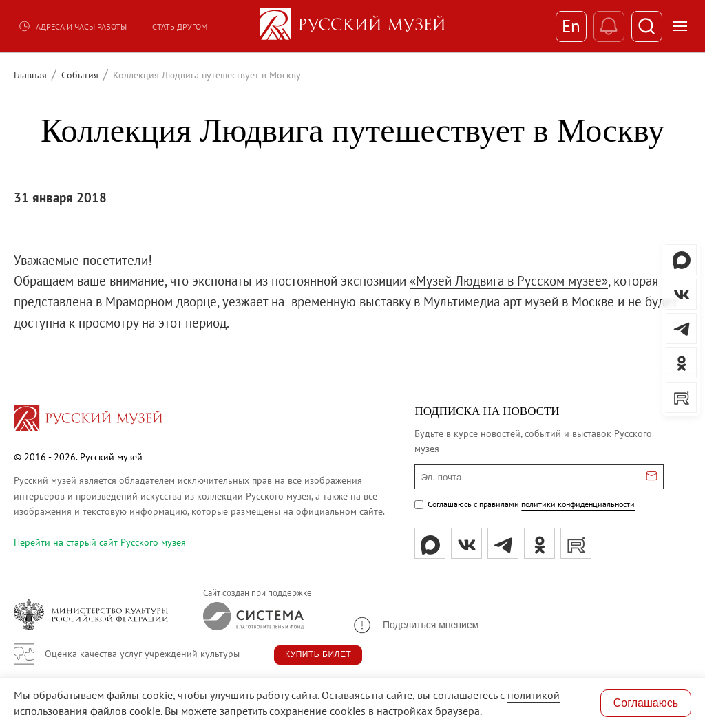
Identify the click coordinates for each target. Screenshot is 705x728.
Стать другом (179, 26)
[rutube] (575, 543)
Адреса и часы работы (72, 26)
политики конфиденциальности (578, 504)
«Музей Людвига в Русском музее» (509, 280)
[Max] (429, 543)
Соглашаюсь (645, 703)
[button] (415, 625)
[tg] (502, 543)
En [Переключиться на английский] (571, 26)
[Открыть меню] (680, 26)
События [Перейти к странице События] (79, 75)
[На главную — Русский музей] (352, 26)
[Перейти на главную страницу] (88, 420)
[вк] (466, 543)
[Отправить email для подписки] (651, 477)
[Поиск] (646, 26)
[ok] (539, 543)
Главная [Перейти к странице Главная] (30, 75)
